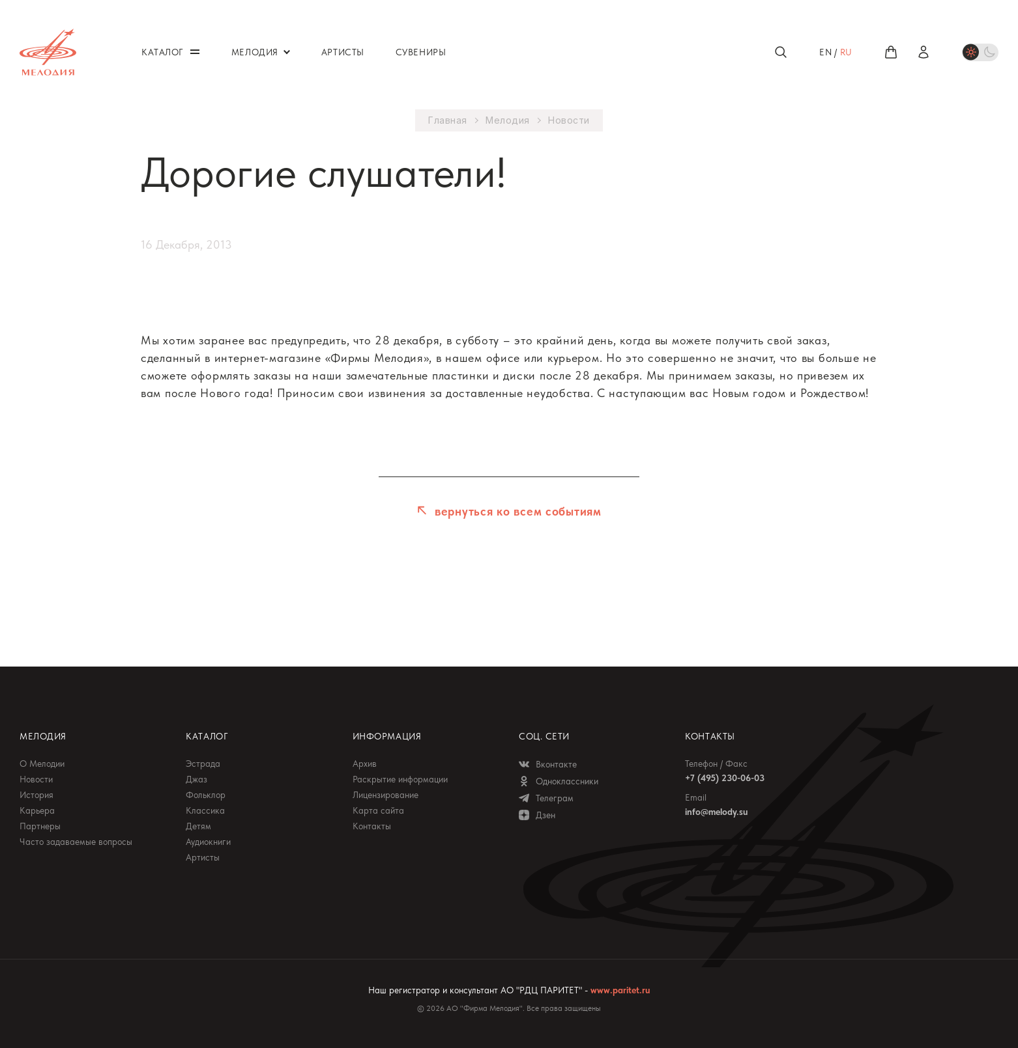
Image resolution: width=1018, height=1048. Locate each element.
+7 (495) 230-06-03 (724, 777)
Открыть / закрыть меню (194, 51)
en (825, 52)
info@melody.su (716, 811)
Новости (569, 120)
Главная (447, 120)
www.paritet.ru (620, 990)
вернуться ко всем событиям (516, 511)
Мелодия (508, 120)
